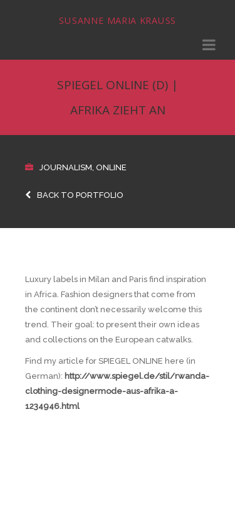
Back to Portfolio (74, 195)
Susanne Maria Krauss (117, 20)
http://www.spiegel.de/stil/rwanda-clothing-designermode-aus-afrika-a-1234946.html (117, 391)
